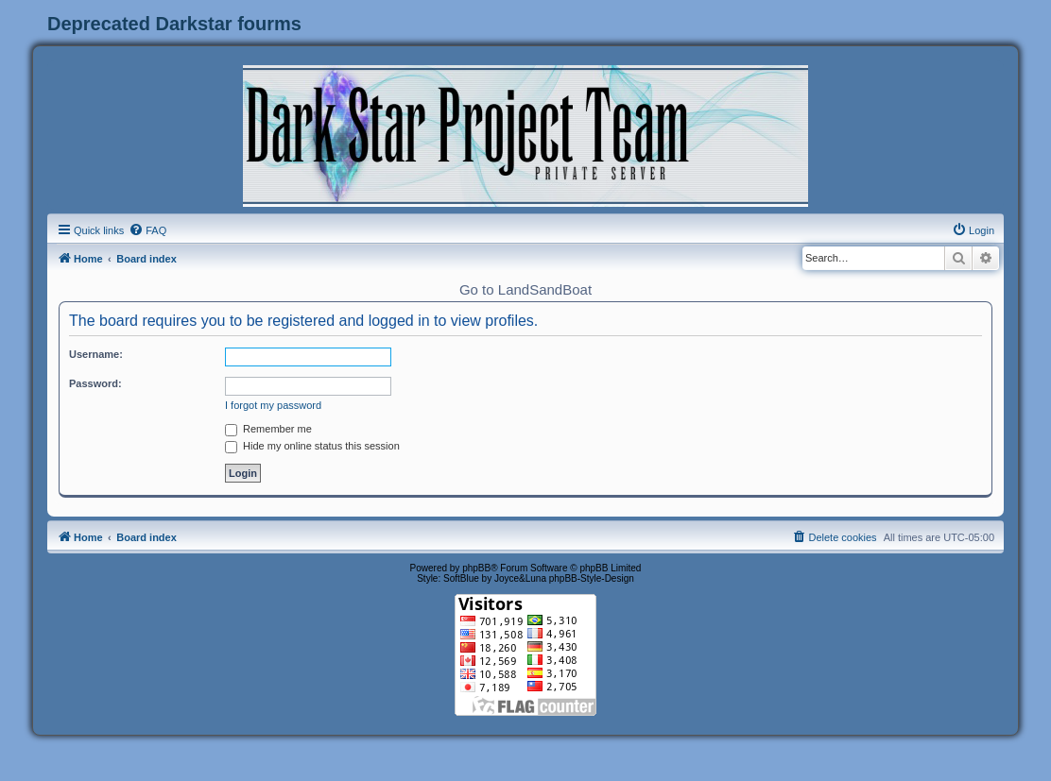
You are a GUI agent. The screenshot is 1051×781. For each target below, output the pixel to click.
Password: (95, 383)
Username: (96, 354)
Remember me (268, 428)
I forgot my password (273, 405)
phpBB (476, 568)
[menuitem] (147, 230)
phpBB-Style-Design (591, 578)
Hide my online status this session (312, 445)
